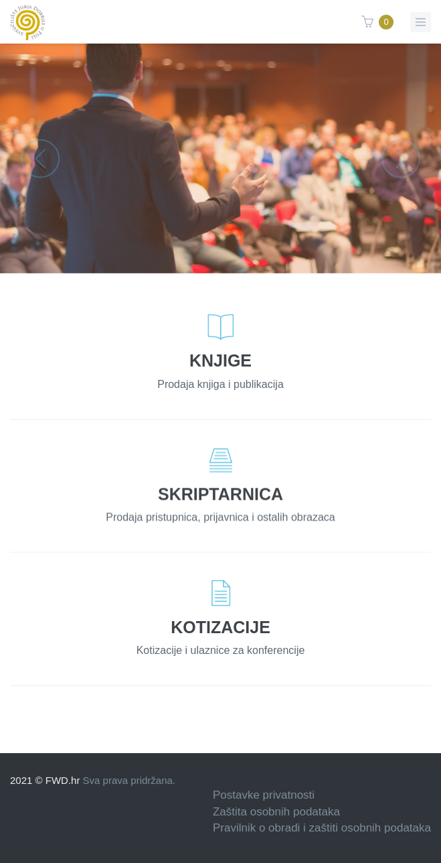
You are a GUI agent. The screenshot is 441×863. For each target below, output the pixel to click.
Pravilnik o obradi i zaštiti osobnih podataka (322, 827)
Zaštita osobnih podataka (276, 811)
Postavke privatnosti (264, 795)
